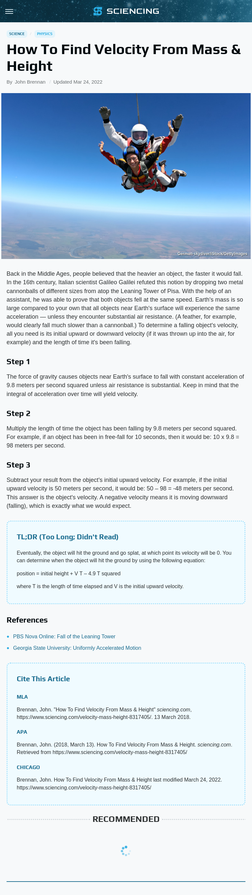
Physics (44, 34)
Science (17, 34)
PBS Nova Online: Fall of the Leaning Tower (64, 636)
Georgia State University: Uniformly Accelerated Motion (77, 648)
